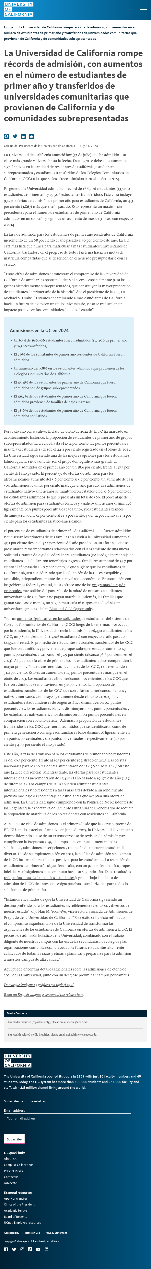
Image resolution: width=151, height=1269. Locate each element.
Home (8, 27)
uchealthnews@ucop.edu (81, 1034)
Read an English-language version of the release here (43, 995)
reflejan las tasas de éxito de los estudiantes (39, 878)
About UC (10, 1159)
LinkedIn (46, 1249)
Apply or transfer (15, 1198)
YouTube (38, 1249)
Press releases (13, 1171)
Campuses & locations (18, 1165)
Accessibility (11, 1232)
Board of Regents (15, 1217)
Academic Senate (15, 1210)
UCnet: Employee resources (22, 1222)
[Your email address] (67, 1118)
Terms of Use (32, 1232)
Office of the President (19, 1204)
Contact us (11, 1177)
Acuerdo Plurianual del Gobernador (86, 808)
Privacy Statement (56, 1232)
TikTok (30, 1249)
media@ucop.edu (77, 1022)
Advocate (10, 1183)
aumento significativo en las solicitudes (49, 619)
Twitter (14, 1249)
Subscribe (14, 1139)
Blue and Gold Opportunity (71, 609)
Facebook (6, 1249)
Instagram (22, 1249)
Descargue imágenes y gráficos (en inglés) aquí (39, 985)
